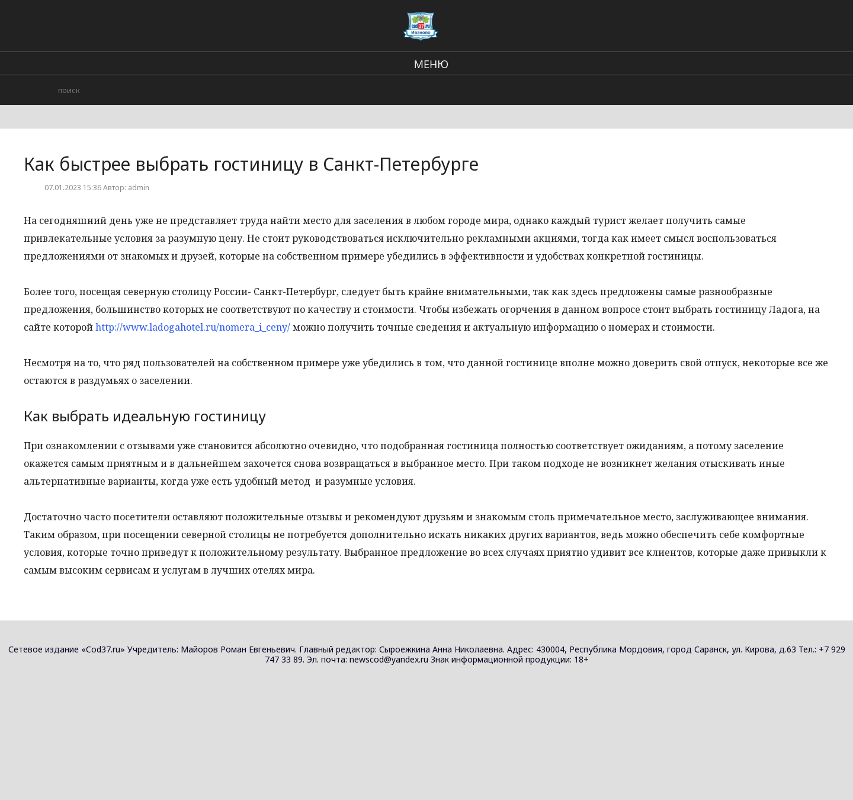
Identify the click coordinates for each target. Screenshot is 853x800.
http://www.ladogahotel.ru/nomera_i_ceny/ (192, 327)
